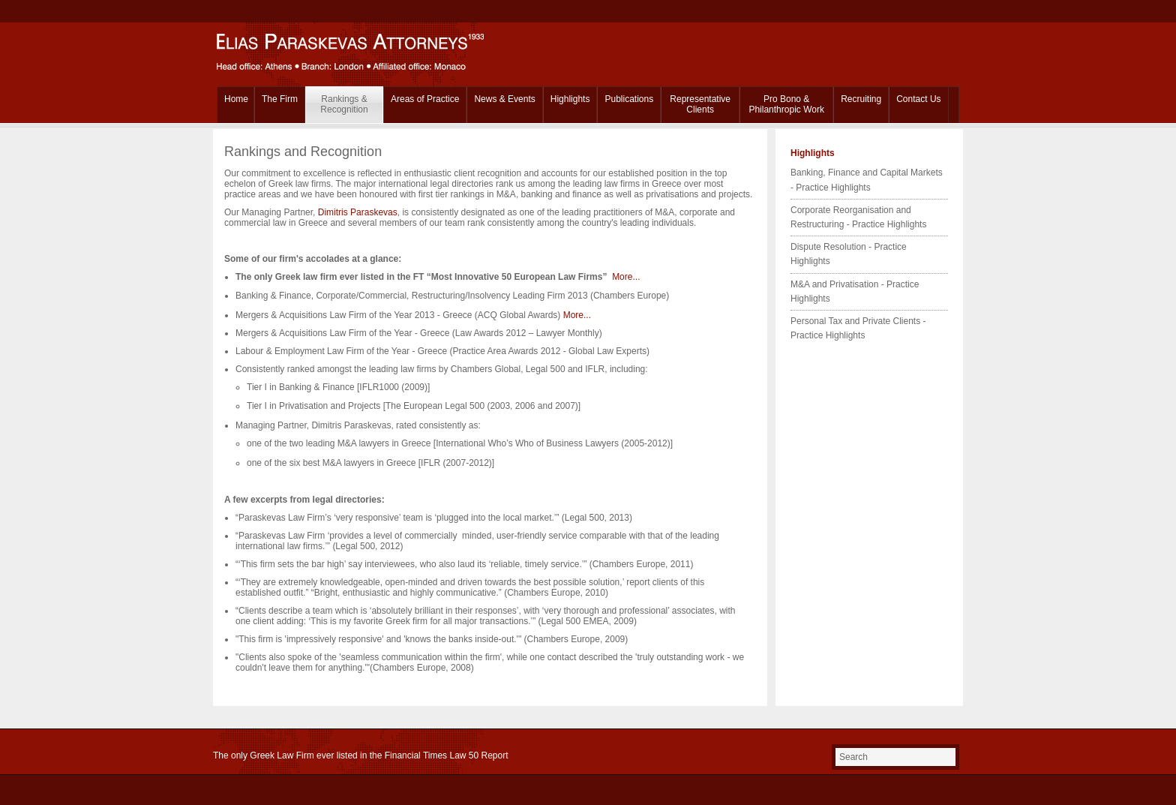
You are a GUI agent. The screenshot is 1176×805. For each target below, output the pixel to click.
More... (626, 277)
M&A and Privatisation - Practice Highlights (854, 291)
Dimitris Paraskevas (358, 212)
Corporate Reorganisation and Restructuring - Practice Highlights (858, 217)
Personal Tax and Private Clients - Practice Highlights (858, 328)
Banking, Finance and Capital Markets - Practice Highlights (866, 179)
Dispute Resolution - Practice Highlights (848, 254)
